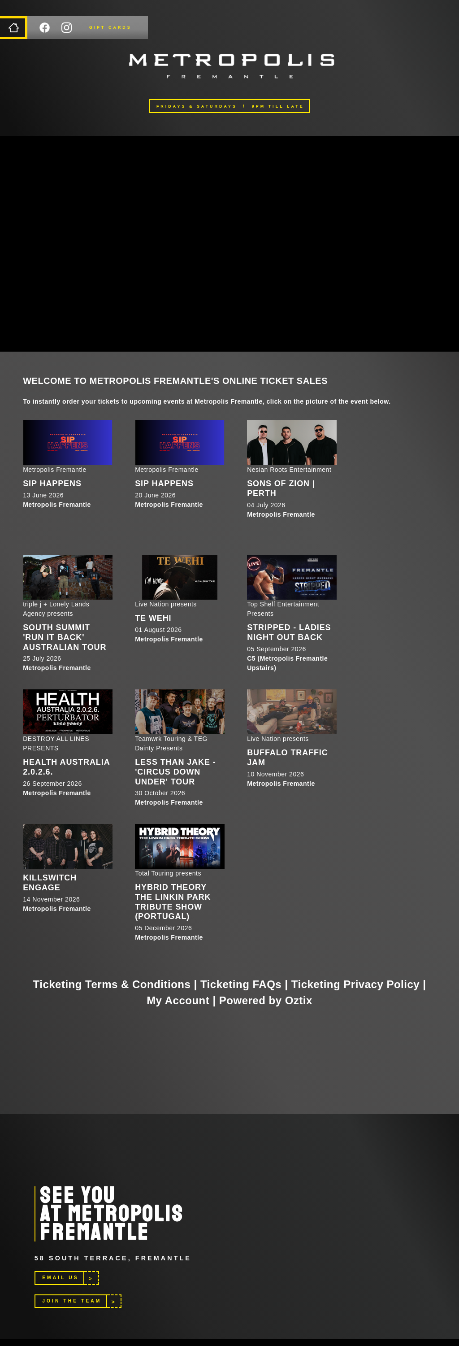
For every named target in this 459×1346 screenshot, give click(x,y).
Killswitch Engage (50, 882)
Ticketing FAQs (240, 984)
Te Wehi (153, 618)
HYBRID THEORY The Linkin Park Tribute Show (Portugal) (173, 902)
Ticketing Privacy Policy (355, 984)
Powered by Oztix (265, 1000)
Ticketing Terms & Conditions (112, 984)
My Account (178, 1000)
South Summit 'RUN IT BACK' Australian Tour (64, 637)
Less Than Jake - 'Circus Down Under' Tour (175, 772)
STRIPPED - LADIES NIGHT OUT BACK (289, 632)
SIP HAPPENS (52, 483)
